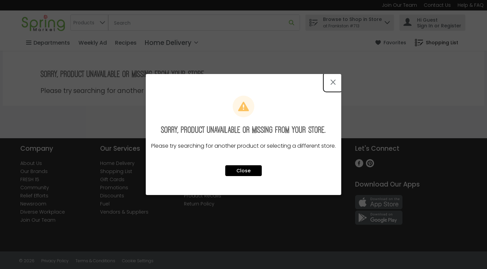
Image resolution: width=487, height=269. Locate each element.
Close (243, 170)
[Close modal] (333, 82)
